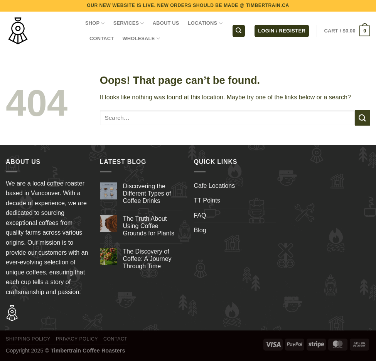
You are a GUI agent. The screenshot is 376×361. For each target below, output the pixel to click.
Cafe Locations (214, 185)
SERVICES (128, 23)
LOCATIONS (205, 23)
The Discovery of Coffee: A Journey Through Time (147, 258)
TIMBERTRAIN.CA (267, 5)
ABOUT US (166, 23)
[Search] (239, 31)
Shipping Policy (28, 339)
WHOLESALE (141, 38)
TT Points (207, 200)
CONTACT (101, 38)
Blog (200, 230)
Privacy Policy (77, 339)
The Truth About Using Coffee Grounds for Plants (148, 226)
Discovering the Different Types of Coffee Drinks (147, 193)
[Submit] (362, 117)
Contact (115, 339)
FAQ (200, 215)
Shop (95, 23)
